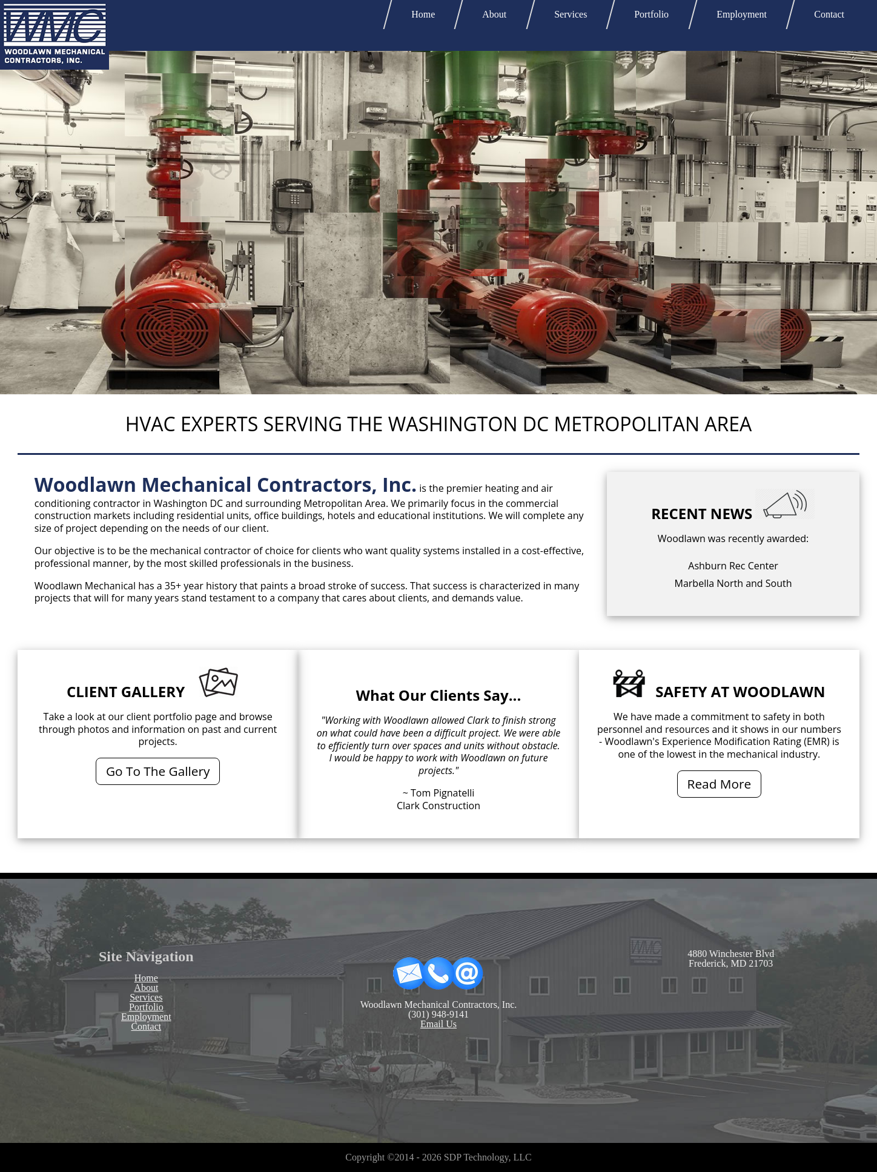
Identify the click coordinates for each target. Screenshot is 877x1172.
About (494, 14)
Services (570, 14)
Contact (829, 14)
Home (423, 14)
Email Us (438, 1024)
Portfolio (652, 14)
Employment (741, 14)
